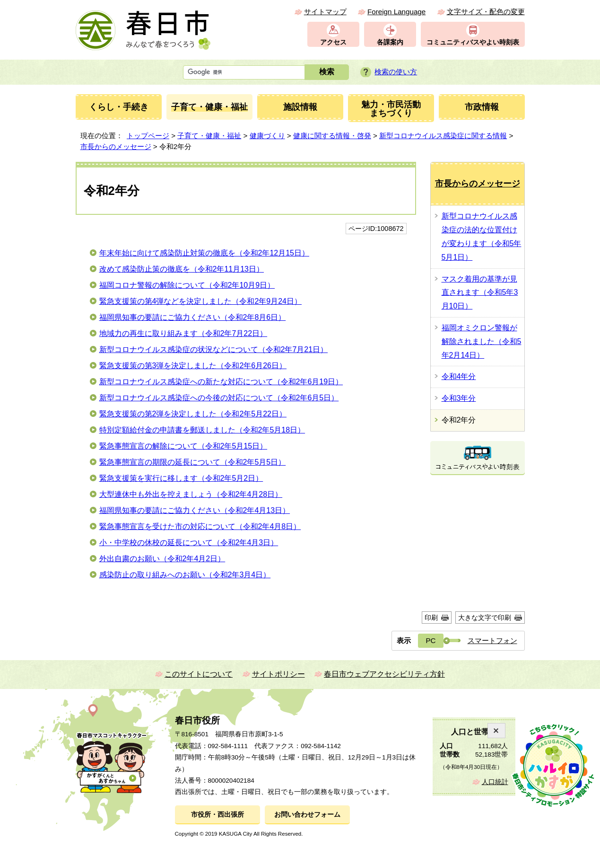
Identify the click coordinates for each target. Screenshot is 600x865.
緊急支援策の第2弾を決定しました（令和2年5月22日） (193, 414)
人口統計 (495, 782)
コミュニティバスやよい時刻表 (472, 42)
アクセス (333, 42)
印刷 (431, 617)
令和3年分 (459, 398)
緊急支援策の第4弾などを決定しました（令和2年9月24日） (200, 301)
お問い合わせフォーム (307, 814)
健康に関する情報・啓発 (332, 136)
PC (430, 640)
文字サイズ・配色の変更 (486, 12)
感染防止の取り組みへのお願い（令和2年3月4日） (185, 575)
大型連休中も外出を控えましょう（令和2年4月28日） (191, 494)
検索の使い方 (395, 72)
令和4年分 (459, 376)
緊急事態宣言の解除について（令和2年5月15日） (183, 446)
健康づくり (267, 136)
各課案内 (390, 42)
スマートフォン (492, 640)
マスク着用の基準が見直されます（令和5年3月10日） (480, 292)
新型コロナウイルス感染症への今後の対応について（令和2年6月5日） (219, 398)
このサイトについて (199, 674)
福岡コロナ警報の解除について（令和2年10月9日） (187, 285)
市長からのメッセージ (115, 146)
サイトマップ (325, 12)
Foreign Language (396, 12)
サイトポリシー (278, 674)
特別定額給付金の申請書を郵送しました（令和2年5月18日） (202, 430)
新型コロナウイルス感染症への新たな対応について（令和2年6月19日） (221, 382)
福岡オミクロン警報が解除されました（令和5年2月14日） (482, 341)
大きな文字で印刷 (484, 617)
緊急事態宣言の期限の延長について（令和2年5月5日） (192, 462)
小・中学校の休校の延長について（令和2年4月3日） (188, 542)
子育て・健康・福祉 (209, 136)
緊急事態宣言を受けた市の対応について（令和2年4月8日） (200, 526)
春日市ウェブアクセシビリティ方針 (384, 674)
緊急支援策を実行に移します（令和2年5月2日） (181, 478)
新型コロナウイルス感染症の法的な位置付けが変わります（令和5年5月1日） (482, 236)
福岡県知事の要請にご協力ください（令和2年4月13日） (194, 510)
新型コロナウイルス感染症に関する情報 (443, 136)
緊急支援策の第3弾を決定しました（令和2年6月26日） (193, 366)
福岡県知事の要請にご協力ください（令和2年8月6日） (192, 317)
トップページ (148, 136)
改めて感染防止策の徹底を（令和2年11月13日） (181, 269)
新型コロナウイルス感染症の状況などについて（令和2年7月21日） (213, 349)
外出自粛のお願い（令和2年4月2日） (162, 559)
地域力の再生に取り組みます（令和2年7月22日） (183, 333)
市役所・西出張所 (217, 814)
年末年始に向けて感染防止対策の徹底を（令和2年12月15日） (204, 253)
